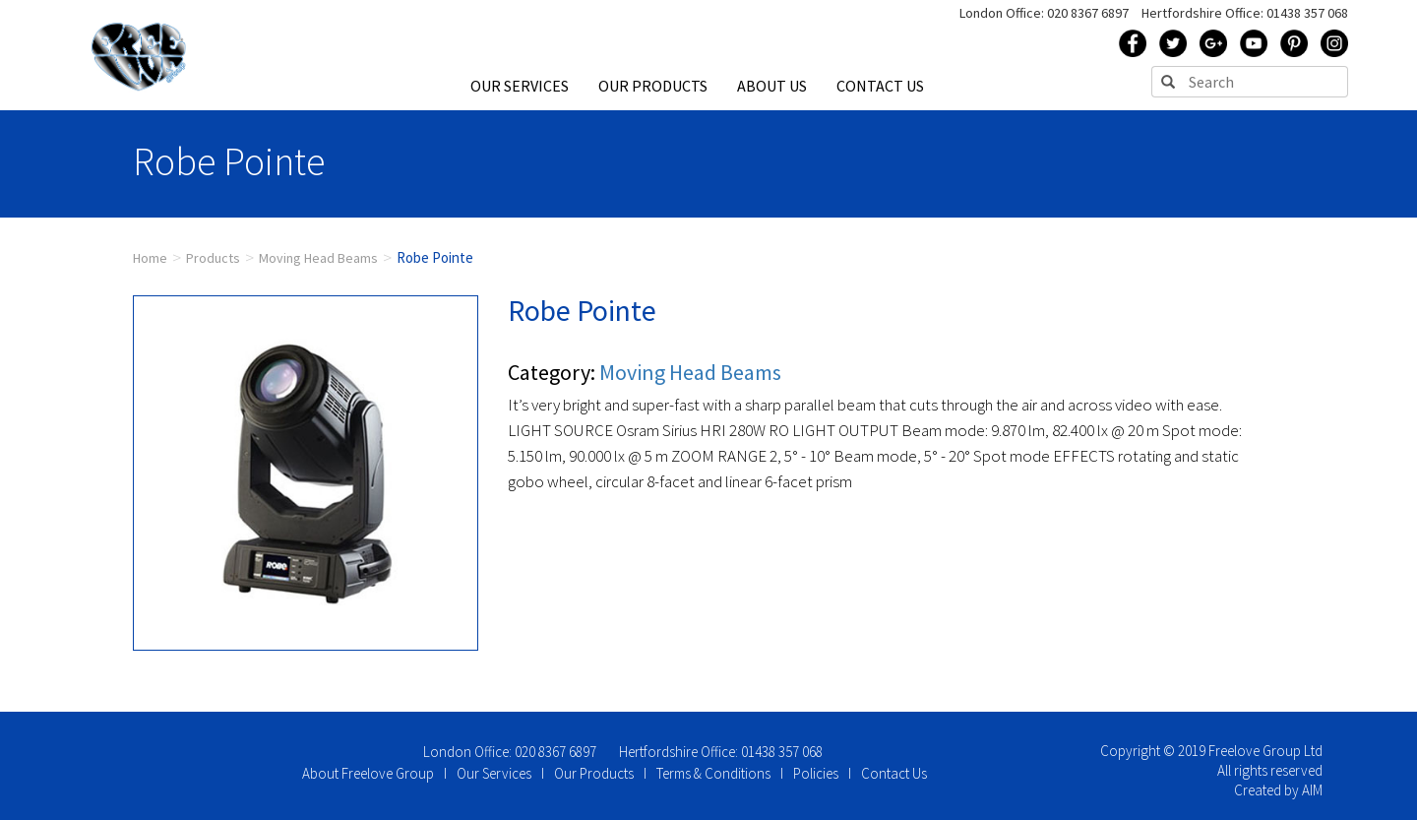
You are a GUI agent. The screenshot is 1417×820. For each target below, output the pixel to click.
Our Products (594, 773)
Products (213, 258)
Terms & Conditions (713, 773)
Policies (815, 773)
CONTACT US (880, 85)
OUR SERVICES (519, 85)
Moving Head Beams (318, 258)
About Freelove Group (368, 773)
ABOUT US (772, 85)
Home (150, 258)
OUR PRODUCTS (653, 85)
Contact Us (894, 773)
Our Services (494, 773)
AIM (1312, 790)
